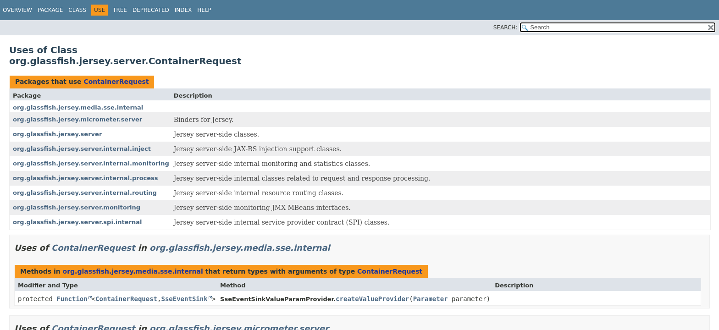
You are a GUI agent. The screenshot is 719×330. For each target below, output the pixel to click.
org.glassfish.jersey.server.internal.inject (82, 148)
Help (204, 10)
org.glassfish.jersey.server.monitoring (76, 207)
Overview (17, 10)
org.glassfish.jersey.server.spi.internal (77, 222)
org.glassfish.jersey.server (57, 134)
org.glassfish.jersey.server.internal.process (85, 178)
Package (50, 10)
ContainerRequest (116, 81)
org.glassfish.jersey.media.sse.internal (78, 107)
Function (71, 298)
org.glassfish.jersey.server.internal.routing (85, 192)
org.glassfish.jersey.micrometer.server (77, 119)
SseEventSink (184, 298)
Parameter (430, 298)
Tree (120, 10)
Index (183, 10)
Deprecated (151, 10)
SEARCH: (505, 27)
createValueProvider (372, 298)
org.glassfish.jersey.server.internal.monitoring (91, 163)
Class (77, 10)
